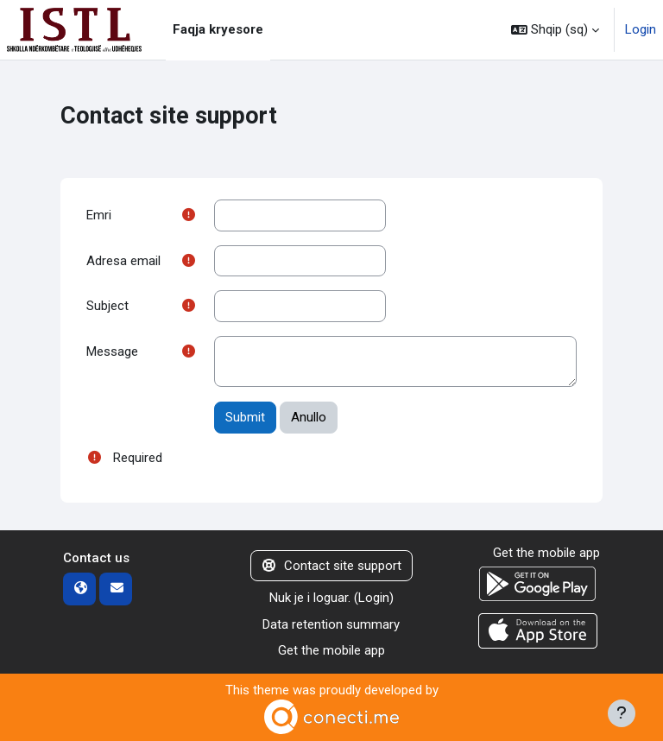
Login (640, 29)
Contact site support (332, 565)
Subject (107, 306)
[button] (555, 30)
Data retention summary (331, 624)
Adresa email (123, 261)
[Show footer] (621, 713)
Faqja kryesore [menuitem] (218, 29)
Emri (98, 215)
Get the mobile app (331, 650)
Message (112, 351)
